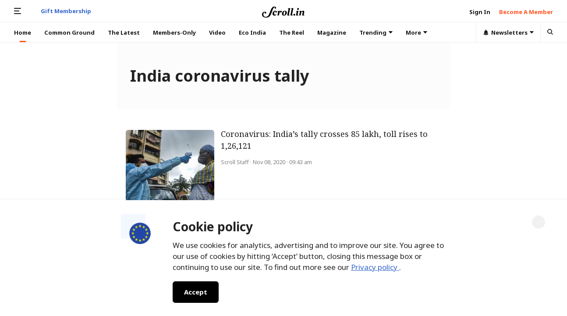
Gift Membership (66, 11)
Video (217, 32)
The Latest (124, 32)
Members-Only (174, 32)
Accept (195, 291)
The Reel (291, 32)
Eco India (252, 32)
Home (22, 32)
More (416, 32)
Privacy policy (375, 267)
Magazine (331, 32)
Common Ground (69, 32)
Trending (376, 32)
